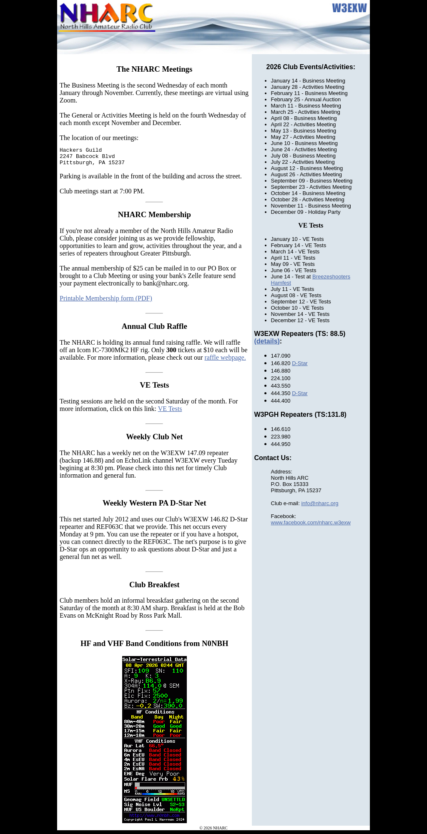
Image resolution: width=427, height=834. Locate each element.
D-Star (300, 363)
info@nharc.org (319, 503)
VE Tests (170, 412)
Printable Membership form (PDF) (106, 302)
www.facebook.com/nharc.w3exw (311, 522)
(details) (267, 341)
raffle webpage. (225, 361)
